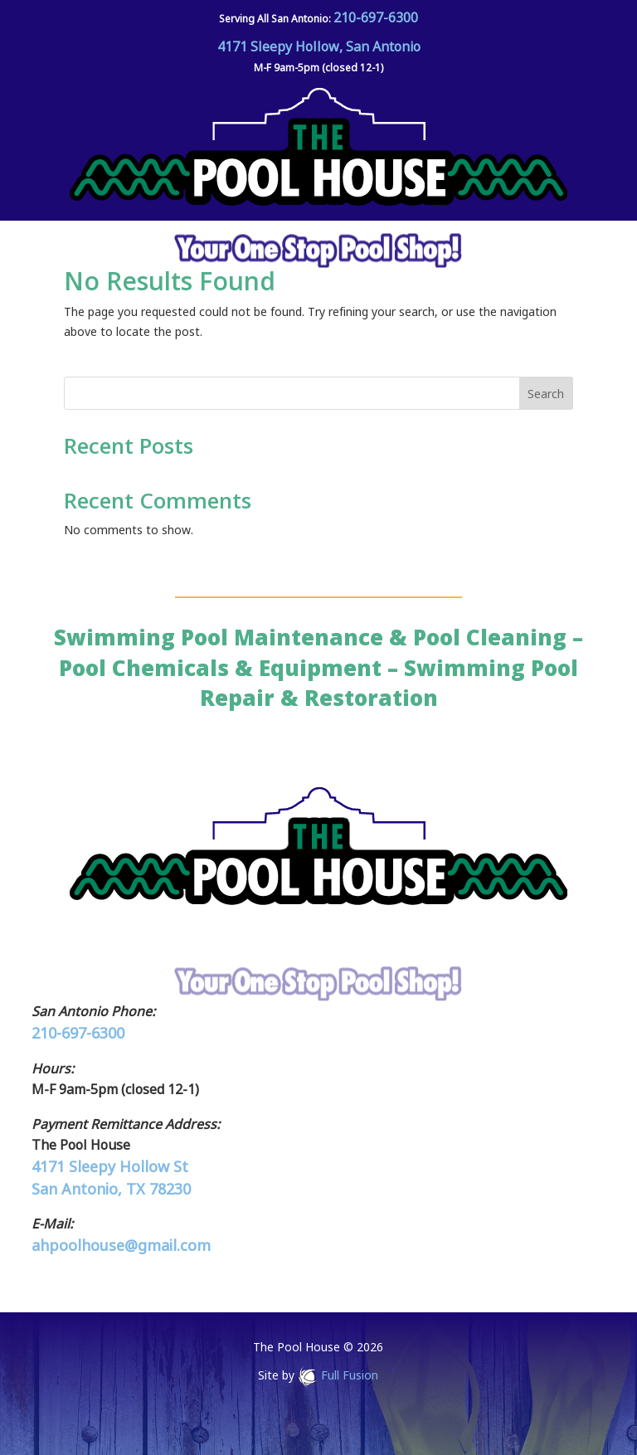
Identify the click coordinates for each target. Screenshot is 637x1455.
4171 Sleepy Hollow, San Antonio (319, 46)
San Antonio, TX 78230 (111, 1189)
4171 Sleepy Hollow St (110, 1166)
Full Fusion (349, 1375)
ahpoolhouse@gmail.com (121, 1245)
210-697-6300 (375, 17)
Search (546, 393)
